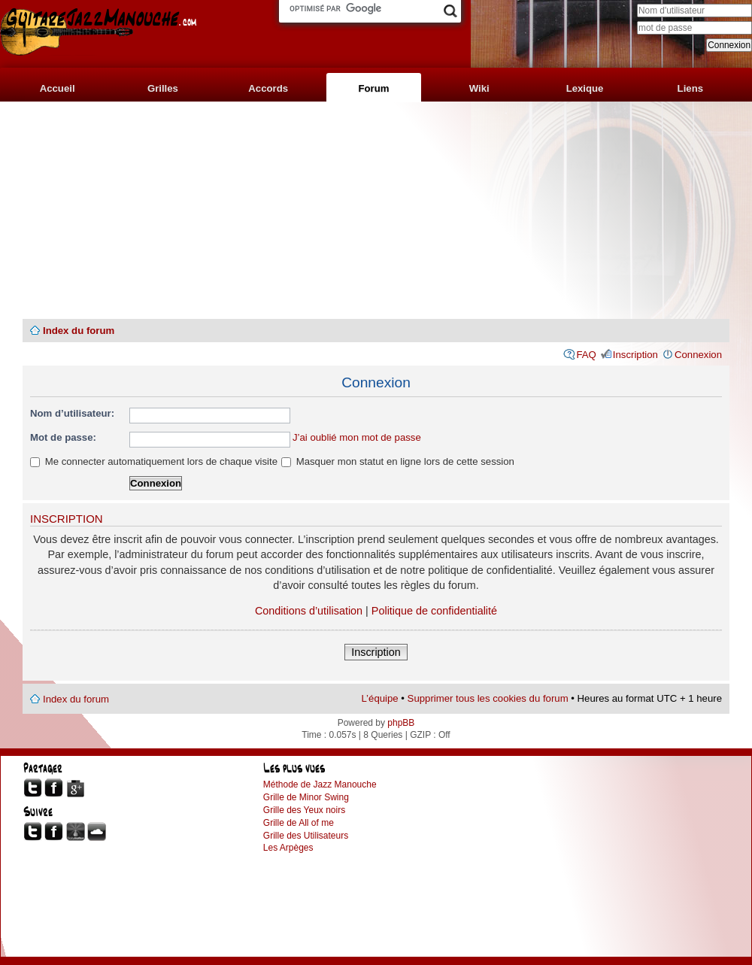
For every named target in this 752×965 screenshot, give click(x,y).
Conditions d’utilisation (308, 611)
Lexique (585, 88)
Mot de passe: (63, 437)
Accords (268, 88)
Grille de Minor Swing (306, 797)
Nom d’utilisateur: (72, 413)
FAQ (586, 354)
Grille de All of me (298, 823)
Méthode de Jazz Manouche (320, 784)
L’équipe (380, 698)
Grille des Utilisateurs (305, 835)
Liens (690, 88)
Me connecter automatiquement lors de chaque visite (153, 461)
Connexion (698, 354)
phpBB (400, 723)
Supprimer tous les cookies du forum (488, 698)
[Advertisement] (376, 210)
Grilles (162, 88)
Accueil (57, 88)
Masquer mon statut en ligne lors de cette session (397, 461)
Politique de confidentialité (434, 611)
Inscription (635, 354)
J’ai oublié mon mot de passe (357, 437)
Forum (373, 88)
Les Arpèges (288, 847)
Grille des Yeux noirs (304, 810)
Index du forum (78, 330)
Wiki (479, 88)
